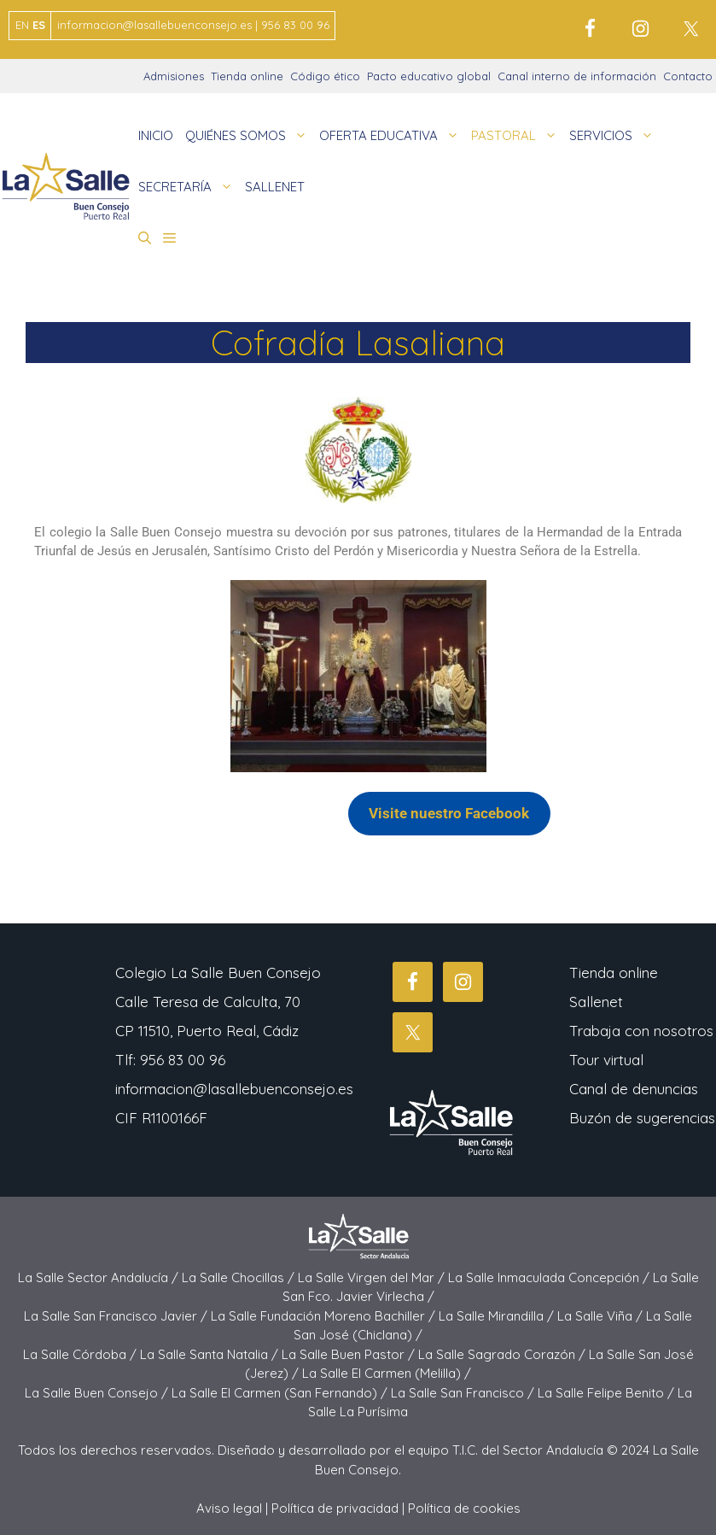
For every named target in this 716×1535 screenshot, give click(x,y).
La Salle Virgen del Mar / (373, 1277)
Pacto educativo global (429, 76)
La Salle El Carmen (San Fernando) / (281, 1393)
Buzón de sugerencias (642, 1118)
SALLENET (275, 187)
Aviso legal (229, 1508)
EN (22, 25)
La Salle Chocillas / (240, 1277)
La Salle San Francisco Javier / (117, 1316)
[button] (144, 238)
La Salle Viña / (601, 1316)
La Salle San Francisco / (464, 1393)
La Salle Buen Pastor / (350, 1354)
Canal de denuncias (633, 1089)
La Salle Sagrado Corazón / (503, 1354)
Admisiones (173, 76)
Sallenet (596, 1002)
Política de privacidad (335, 1508)
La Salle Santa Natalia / (211, 1354)
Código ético (325, 76)
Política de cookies (464, 1508)
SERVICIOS (614, 135)
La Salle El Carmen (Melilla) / (386, 1373)
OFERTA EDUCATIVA (392, 135)
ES (38, 25)
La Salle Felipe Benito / (608, 1393)
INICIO (155, 135)
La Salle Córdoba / (81, 1354)
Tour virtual (606, 1060)
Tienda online (247, 76)
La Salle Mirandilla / (498, 1316)
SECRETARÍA (188, 187)
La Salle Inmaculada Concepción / (550, 1277)
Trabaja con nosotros (641, 1031)
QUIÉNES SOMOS (249, 135)
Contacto (688, 76)
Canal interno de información (577, 76)
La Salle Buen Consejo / (98, 1393)
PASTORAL (517, 135)
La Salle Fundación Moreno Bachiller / (325, 1316)
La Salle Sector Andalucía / (100, 1277)
